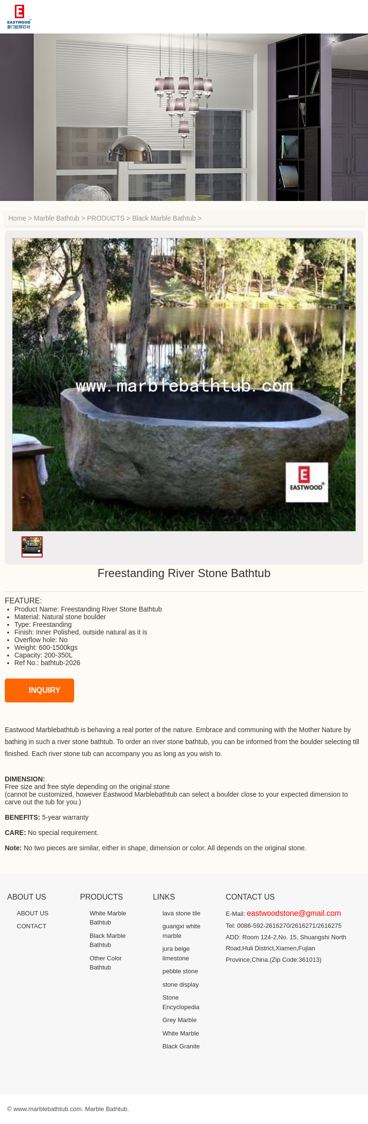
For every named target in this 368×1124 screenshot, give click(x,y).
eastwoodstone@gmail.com (294, 913)
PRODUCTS (106, 218)
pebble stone (180, 971)
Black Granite (181, 1046)
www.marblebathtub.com (47, 1109)
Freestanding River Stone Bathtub (111, 609)
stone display (180, 984)
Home (17, 218)
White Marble (180, 1033)
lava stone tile (181, 913)
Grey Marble (179, 1020)
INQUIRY (35, 690)
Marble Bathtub (56, 218)
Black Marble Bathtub (164, 218)
